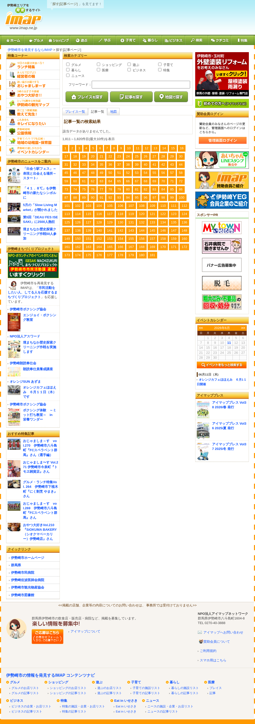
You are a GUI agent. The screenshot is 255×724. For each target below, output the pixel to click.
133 (152, 222)
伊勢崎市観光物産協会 (27, 587)
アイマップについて (85, 631)
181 (152, 255)
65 (119, 181)
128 (99, 222)
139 (88, 230)
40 (145, 164)
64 (110, 181)
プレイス (216, 687)
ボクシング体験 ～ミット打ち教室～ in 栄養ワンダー (39, 414)
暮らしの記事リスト (185, 693)
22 (110, 156)
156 (142, 239)
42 (163, 164)
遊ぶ (135, 65)
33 (84, 164)
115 (88, 214)
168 (142, 247)
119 (131, 214)
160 (184, 239)
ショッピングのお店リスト (68, 687)
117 (110, 214)
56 (163, 173)
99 (172, 197)
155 (131, 239)
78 (110, 189)
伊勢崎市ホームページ (27, 558)
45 (66, 173)
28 (163, 156)
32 (75, 164)
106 (120, 206)
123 (174, 214)
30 (180, 156)
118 (120, 214)
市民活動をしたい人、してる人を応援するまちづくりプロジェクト (32, 292)
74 (75, 189)
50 (110, 173)
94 (128, 197)
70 (163, 181)
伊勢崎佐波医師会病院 (27, 580)
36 (110, 164)
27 (154, 156)
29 (172, 156)
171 (174, 247)
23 (119, 156)
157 (152, 239)
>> (243, 328)
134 (163, 222)
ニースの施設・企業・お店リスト (170, 706)
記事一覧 (97, 112)
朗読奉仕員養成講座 (38, 369)
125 (67, 222)
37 (119, 164)
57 (172, 173)
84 (163, 189)
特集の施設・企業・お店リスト (83, 706)
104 (99, 206)
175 (88, 255)
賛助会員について (216, 641)
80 (128, 189)
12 (146, 148)
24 (128, 156)
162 (78, 247)
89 (84, 197)
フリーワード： (80, 84)
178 (120, 255)
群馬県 (16, 565)
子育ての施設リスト (146, 687)
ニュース (77, 76)
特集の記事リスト (74, 711)
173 (67, 255)
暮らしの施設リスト (185, 687)
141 (110, 230)
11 (138, 148)
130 (120, 222)
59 (66, 181)
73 (66, 189)
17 (66, 156)
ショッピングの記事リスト (68, 693)
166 (120, 247)
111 (174, 206)
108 (142, 206)
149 (67, 239)
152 (99, 239)
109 (152, 206)
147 (174, 230)
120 (142, 214)
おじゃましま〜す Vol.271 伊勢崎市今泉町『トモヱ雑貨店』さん (40, 466)
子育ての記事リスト (146, 693)
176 (99, 255)
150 (78, 239)
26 (145, 156)
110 (163, 206)
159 (174, 239)
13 (155, 148)
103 (88, 206)
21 (101, 156)
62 (92, 181)
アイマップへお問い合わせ (223, 632)
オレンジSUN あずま (25, 381)
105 (110, 206)
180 (142, 255)
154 (120, 239)
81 (136, 189)
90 (92, 197)
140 (99, 230)
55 (154, 173)
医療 (105, 70)
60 (75, 181)
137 (67, 230)
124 (184, 214)
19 (84, 156)
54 (145, 173)
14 (164, 148)
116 (99, 214)
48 (92, 173)
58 (180, 173)
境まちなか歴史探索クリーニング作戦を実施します (39, 347)
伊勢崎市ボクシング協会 (28, 309)
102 (78, 206)
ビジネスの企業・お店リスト (31, 706)
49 (101, 173)
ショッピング (111, 65)
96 (145, 197)
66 (128, 181)
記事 (213, 693)
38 (128, 164)
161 (67, 247)
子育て (167, 65)
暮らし (75, 70)
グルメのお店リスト (25, 687)
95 (136, 197)
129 (110, 222)
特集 (166, 70)
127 (88, 222)
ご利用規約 (208, 651)
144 (142, 230)
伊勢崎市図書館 (22, 595)
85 (172, 189)
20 (92, 156)
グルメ (75, 65)
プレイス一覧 (75, 112)
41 (154, 164)
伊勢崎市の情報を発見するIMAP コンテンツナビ (50, 675)
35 (101, 164)
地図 (113, 112)
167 (131, 247)
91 (101, 197)
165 (110, 247)
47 (84, 173)
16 (181, 148)
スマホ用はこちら (213, 660)
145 (152, 230)
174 (78, 255)
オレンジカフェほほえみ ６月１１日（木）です (39, 392)
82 (145, 189)
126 (78, 222)
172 (184, 247)
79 (119, 189)
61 (84, 181)
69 (154, 181)
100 (181, 197)
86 (180, 189)
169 (152, 247)
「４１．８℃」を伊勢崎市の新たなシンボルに (39, 192)
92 (110, 197)
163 (88, 247)
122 (163, 214)
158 (163, 239)
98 (163, 197)
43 (172, 164)
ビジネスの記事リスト (26, 711)
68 (145, 181)
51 (119, 173)
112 (184, 206)
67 (136, 181)
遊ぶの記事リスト (109, 693)
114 (78, 214)
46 (75, 173)
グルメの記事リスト (25, 693)
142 (120, 230)
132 (142, 222)
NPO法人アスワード (25, 336)
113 (67, 214)
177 (110, 255)
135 (174, 222)
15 (173, 148)
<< (201, 328)
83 (154, 189)
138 (78, 230)
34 (92, 164)
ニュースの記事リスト (162, 711)
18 (75, 156)
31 (66, 164)
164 (99, 247)
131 (131, 222)
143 (131, 230)
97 (154, 197)
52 (128, 173)
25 (136, 156)
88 (75, 197)
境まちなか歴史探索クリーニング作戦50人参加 (39, 233)
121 (152, 214)
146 (163, 230)
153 (110, 239)
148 (184, 230)
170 (163, 247)
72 (180, 181)
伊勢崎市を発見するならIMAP (30, 50)
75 (84, 189)
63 (101, 181)
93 (119, 197)
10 (129, 148)
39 (136, 164)
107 (131, 206)
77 (101, 189)
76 (92, 189)
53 (136, 173)
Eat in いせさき (125, 701)
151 (88, 239)
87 (66, 197)
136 (184, 222)
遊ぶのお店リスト (109, 687)
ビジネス (139, 70)
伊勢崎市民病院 (22, 572)
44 (180, 164)
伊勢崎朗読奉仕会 (23, 363)
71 (172, 181)
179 (131, 255)
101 (67, 206)
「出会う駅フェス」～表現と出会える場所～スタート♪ (39, 173)
